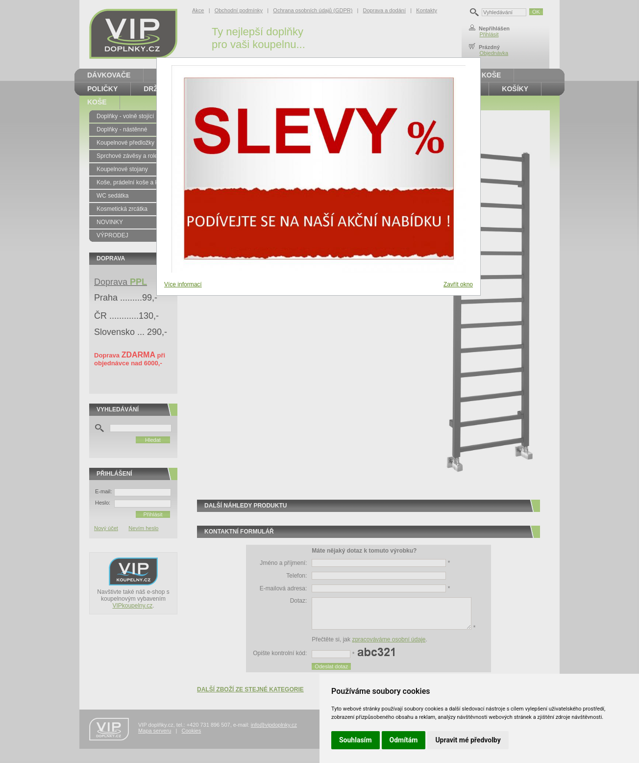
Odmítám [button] (404, 740)
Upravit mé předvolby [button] (467, 740)
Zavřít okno (458, 284)
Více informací (183, 284)
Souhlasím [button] (355, 740)
